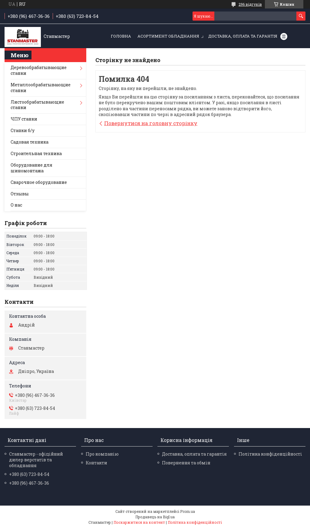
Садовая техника (29, 142)
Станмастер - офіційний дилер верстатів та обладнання (36, 459)
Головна (121, 36)
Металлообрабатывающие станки (41, 87)
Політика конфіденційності (270, 454)
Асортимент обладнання (168, 36)
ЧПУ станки (24, 119)
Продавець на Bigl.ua (155, 516)
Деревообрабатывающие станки (39, 70)
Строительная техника (36, 153)
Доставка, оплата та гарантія (242, 36)
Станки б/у (23, 130)
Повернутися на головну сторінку (150, 123)
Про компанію (102, 454)
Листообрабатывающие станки (37, 105)
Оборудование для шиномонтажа (31, 168)
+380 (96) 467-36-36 (29, 483)
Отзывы (20, 194)
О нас (16, 205)
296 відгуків (250, 4)
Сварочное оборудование (39, 182)
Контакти (96, 463)
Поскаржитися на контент (139, 522)
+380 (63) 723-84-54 (29, 474)
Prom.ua (187, 511)
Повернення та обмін (186, 463)
